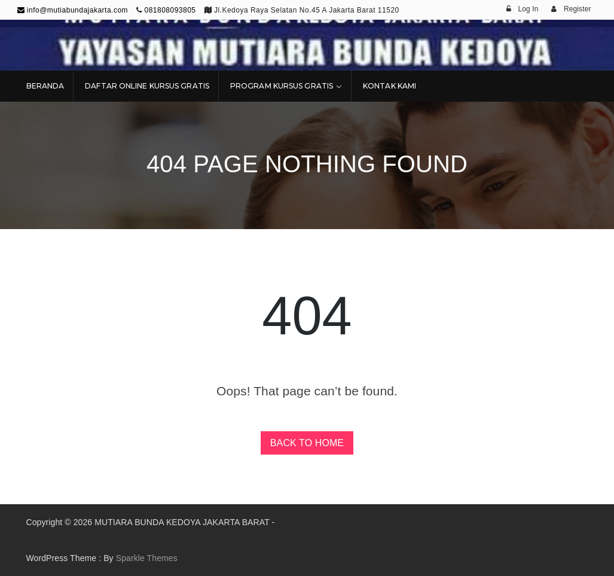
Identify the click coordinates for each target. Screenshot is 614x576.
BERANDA (45, 85)
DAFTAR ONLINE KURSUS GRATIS (147, 85)
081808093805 (169, 10)
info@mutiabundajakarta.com (73, 10)
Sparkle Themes (147, 558)
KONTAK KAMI (389, 85)
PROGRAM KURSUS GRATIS (281, 85)
